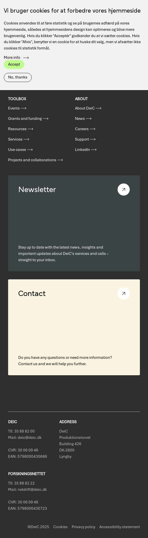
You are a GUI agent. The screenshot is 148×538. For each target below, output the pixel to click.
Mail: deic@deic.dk (25, 437)
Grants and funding (25, 118)
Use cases (17, 149)
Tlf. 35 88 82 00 (21, 431)
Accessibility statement (119, 526)
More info (12, 49)
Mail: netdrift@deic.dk (27, 489)
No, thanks (17, 69)
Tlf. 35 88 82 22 (21, 483)
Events (14, 108)
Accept (14, 56)
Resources (17, 128)
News (80, 118)
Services (15, 139)
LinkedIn (82, 149)
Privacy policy (83, 526)
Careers (82, 128)
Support (82, 139)
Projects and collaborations (32, 160)
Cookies (60, 526)
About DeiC (85, 108)
